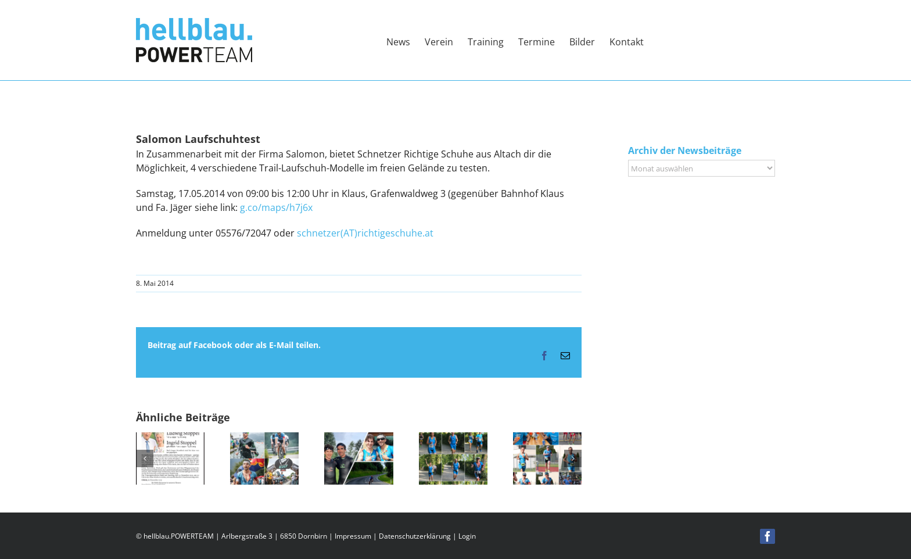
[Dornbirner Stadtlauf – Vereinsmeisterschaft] (453, 438)
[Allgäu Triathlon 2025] (264, 438)
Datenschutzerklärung (415, 536)
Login (467, 536)
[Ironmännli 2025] (547, 438)
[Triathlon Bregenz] (358, 438)
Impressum (353, 536)
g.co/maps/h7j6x (276, 207)
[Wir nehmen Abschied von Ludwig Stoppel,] (170, 438)
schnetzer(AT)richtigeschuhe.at (365, 233)
